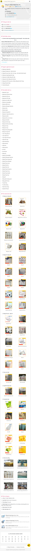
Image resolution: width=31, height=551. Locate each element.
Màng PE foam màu (6, 163)
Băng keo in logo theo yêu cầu (8, 114)
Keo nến (3, 149)
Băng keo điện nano (6, 104)
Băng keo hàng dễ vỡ (6, 112)
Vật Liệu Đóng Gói (6, 85)
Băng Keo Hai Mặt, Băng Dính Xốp (9, 77)
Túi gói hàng (4, 182)
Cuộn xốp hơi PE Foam (6, 137)
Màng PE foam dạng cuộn (7, 159)
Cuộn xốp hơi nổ (5, 135)
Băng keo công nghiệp (6, 102)
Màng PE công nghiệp (6, 155)
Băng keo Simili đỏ (5, 119)
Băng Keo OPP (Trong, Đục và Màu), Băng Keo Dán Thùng (13, 81)
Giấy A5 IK (4, 145)
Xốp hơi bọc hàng (5, 186)
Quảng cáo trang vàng (12, 520)
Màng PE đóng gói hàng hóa (7, 157)
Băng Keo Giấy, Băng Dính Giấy (8, 75)
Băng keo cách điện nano (7, 100)
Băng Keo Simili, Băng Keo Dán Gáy (9, 79)
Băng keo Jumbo (5, 116)
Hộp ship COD (5, 147)
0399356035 (8, 11)
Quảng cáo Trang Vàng (20, 547)
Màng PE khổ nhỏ (5, 167)
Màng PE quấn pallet (6, 173)
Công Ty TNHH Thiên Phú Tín (9, 1)
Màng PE (4, 177)
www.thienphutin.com (10, 16)
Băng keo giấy (5, 110)
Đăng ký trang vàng (12, 515)
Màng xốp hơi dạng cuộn (7, 178)
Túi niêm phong (5, 184)
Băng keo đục (4, 108)
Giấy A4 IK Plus (5, 143)
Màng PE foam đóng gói (6, 161)
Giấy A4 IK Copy (5, 139)
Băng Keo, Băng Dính (6, 69)
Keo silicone (4, 151)
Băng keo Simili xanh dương (7, 123)
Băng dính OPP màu (6, 96)
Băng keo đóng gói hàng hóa (7, 106)
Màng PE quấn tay (5, 175)
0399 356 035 (8, 28)
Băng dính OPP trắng (6, 98)
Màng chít (4, 153)
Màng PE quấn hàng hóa (6, 169)
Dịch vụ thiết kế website (12, 525)
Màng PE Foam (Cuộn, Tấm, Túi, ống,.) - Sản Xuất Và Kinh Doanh (14, 73)
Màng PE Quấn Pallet (6, 83)
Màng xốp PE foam (5, 180)
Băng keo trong (5, 125)
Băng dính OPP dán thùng (7, 94)
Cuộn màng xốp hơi (6, 133)
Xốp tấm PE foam (5, 188)
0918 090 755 (11, 13)
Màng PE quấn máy (6, 171)
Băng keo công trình (6, 131)
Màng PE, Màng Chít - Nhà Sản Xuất (9, 71)
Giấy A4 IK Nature (5, 141)
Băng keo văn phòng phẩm (7, 129)
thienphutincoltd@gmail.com (11, 15)
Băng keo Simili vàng (6, 121)
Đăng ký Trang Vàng (11, 547)
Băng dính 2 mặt (5, 92)
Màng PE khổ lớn (5, 165)
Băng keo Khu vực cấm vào (7, 117)
